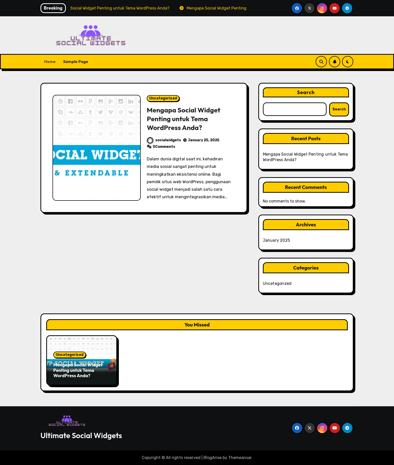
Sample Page (75, 61)
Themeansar (240, 457)
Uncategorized (163, 98)
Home (50, 61)
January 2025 (276, 240)
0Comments (164, 147)
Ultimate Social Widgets (81, 435)
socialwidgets (164, 140)
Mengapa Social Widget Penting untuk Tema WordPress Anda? (184, 119)
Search (306, 92)
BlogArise (213, 457)
